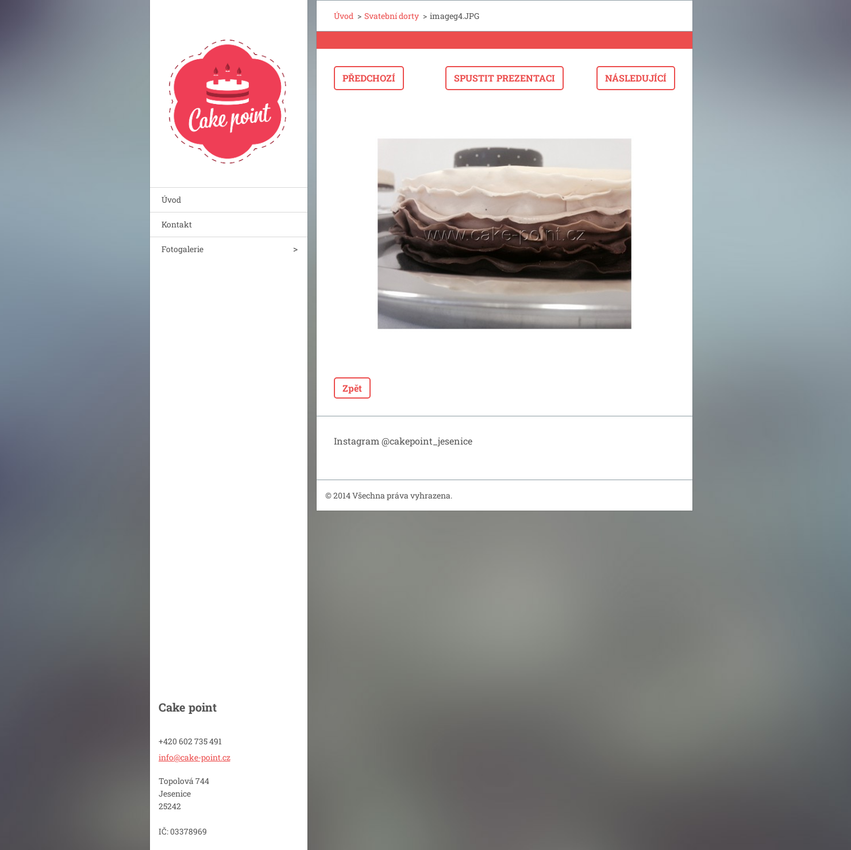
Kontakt (176, 224)
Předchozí (368, 78)
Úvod (171, 199)
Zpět (352, 388)
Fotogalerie (182, 249)
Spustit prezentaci (504, 78)
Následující (636, 78)
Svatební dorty (391, 15)
